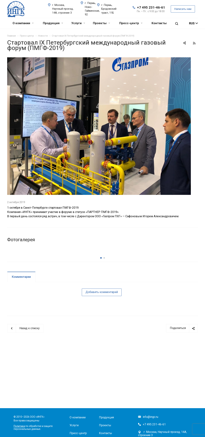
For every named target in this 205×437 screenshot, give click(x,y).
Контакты (159, 23)
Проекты (101, 23)
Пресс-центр (130, 23)
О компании (23, 23)
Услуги (78, 23)
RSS (194, 43)
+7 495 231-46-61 (151, 7)
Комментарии (21, 301)
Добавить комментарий (102, 316)
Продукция (53, 23)
